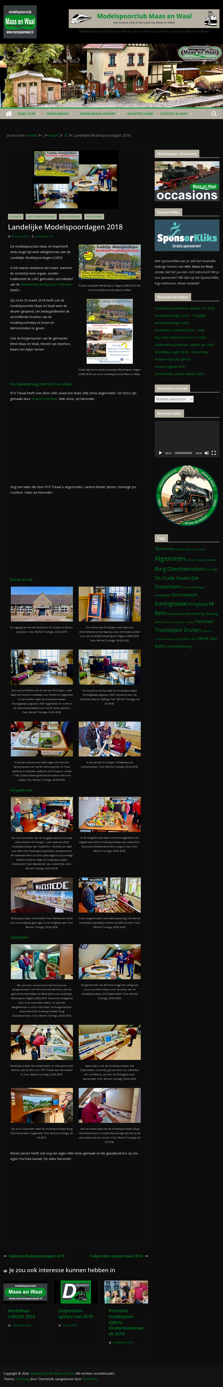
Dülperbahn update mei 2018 (75, 1313)
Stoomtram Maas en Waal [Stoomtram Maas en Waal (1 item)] (179, 622)
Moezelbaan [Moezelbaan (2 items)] (176, 614)
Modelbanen (58, 114)
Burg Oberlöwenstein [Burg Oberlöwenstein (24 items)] (180, 568)
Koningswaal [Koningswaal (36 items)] (171, 603)
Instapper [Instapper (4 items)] (163, 595)
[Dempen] (206, 453)
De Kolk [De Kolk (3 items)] (211, 569)
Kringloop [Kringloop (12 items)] (198, 604)
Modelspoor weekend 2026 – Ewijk (180, 330)
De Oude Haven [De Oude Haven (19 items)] (173, 577)
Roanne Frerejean (44, 399)
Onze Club (26, 114)
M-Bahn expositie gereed (173, 359)
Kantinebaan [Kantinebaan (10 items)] (185, 595)
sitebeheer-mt (44, 236)
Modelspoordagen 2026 (172, 323)
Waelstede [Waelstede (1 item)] (173, 639)
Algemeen (16, 216)
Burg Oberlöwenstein (41, 216)
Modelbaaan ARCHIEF (97, 114)
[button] (37, 114)
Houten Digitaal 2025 (170, 366)
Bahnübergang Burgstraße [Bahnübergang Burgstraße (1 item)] (201, 559)
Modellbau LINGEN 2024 (21, 1313)
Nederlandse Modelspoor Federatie (46, 284)
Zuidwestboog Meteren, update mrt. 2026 (185, 308)
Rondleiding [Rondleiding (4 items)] (194, 613)
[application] (187, 439)
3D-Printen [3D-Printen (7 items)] (164, 548)
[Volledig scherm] (214, 453)
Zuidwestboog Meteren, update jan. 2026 (184, 345)
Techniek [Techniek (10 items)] (204, 621)
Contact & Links (173, 114)
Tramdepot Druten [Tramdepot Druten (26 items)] (178, 629)
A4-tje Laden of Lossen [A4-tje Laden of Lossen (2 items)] (190, 549)
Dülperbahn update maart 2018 (119, 1256)
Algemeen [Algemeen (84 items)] (170, 558)
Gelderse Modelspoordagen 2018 (34, 1256)
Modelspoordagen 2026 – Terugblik (180, 315)
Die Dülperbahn (70, 216)
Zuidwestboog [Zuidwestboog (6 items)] (179, 646)
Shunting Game (140, 114)
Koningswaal (94, 216)
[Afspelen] (160, 453)
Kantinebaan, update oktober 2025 (179, 374)
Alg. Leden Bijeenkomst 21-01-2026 (180, 337)
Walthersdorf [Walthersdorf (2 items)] (188, 639)
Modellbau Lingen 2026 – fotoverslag (181, 352)
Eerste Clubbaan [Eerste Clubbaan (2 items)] (193, 587)
